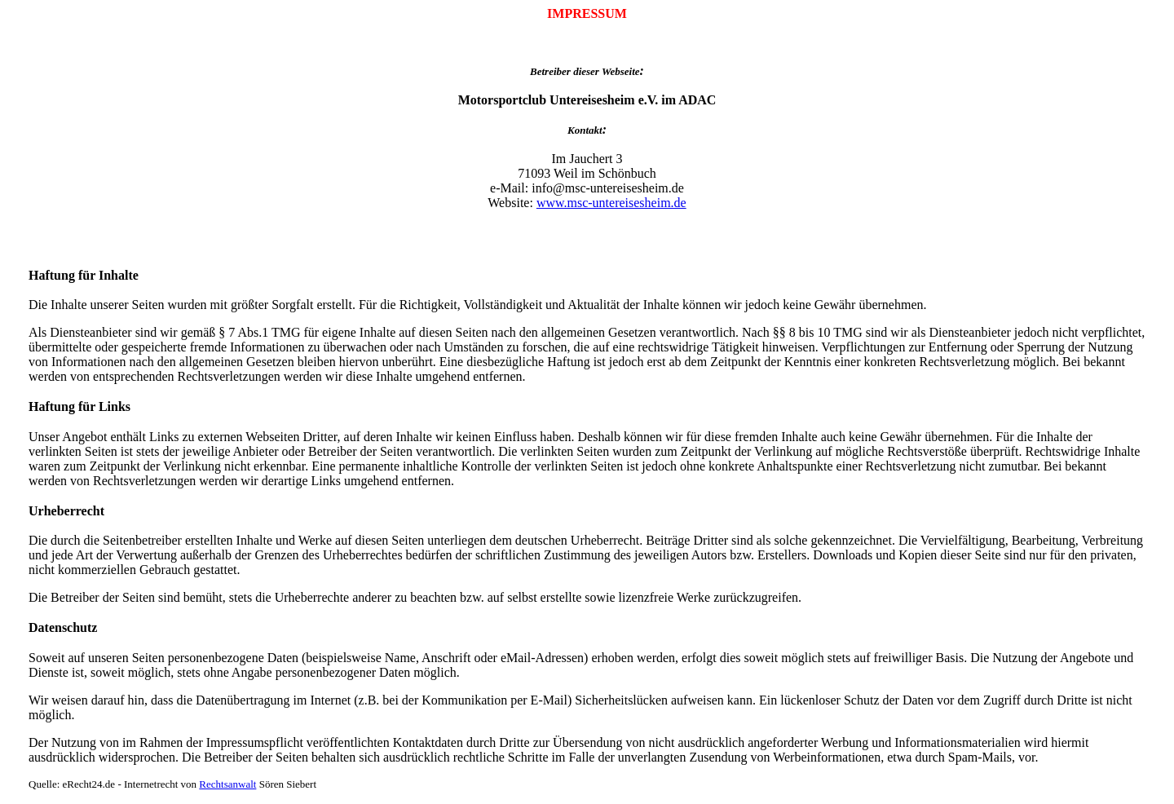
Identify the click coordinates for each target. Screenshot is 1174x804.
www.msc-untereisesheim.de (611, 203)
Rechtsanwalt (227, 784)
